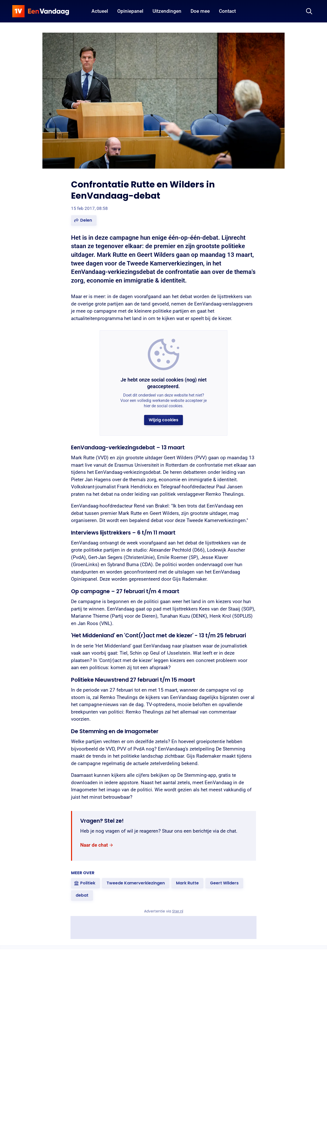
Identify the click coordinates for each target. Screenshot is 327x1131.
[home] (40, 11)
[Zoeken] (309, 11)
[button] (84, 220)
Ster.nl (177, 911)
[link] (96, 845)
